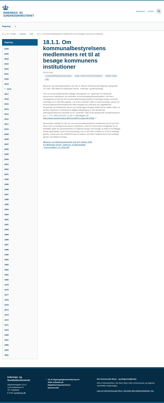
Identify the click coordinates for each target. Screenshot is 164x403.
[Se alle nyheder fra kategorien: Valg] (47, 79)
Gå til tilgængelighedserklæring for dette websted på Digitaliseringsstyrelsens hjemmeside (64, 383)
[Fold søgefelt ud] (159, 11)
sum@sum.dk (20, 393)
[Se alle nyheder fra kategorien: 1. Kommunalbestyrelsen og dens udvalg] (58, 75)
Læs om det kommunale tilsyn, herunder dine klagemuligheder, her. (125, 391)
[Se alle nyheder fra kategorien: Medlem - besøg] (111, 75)
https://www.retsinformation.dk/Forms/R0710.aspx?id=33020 (68, 118)
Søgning (6, 26)
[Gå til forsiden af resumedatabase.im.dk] (17, 11)
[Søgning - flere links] (15, 26)
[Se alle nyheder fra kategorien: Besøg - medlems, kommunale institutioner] (88, 75)
